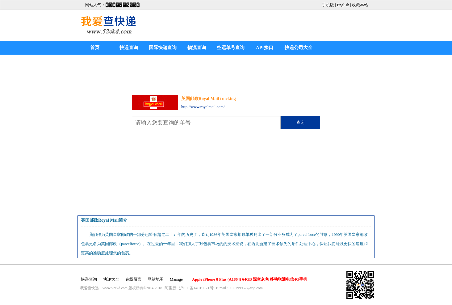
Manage (176, 279)
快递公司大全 (298, 47)
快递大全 (111, 279)
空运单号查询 (231, 47)
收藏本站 (360, 4)
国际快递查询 (163, 47)
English (343, 4)
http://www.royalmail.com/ (203, 106)
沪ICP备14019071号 (196, 288)
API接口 (264, 47)
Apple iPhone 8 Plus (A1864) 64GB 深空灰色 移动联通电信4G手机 (249, 279)
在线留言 (133, 279)
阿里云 (171, 288)
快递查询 (128, 47)
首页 (94, 47)
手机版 (328, 4)
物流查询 (196, 47)
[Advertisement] (284, 25)
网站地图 (156, 279)
